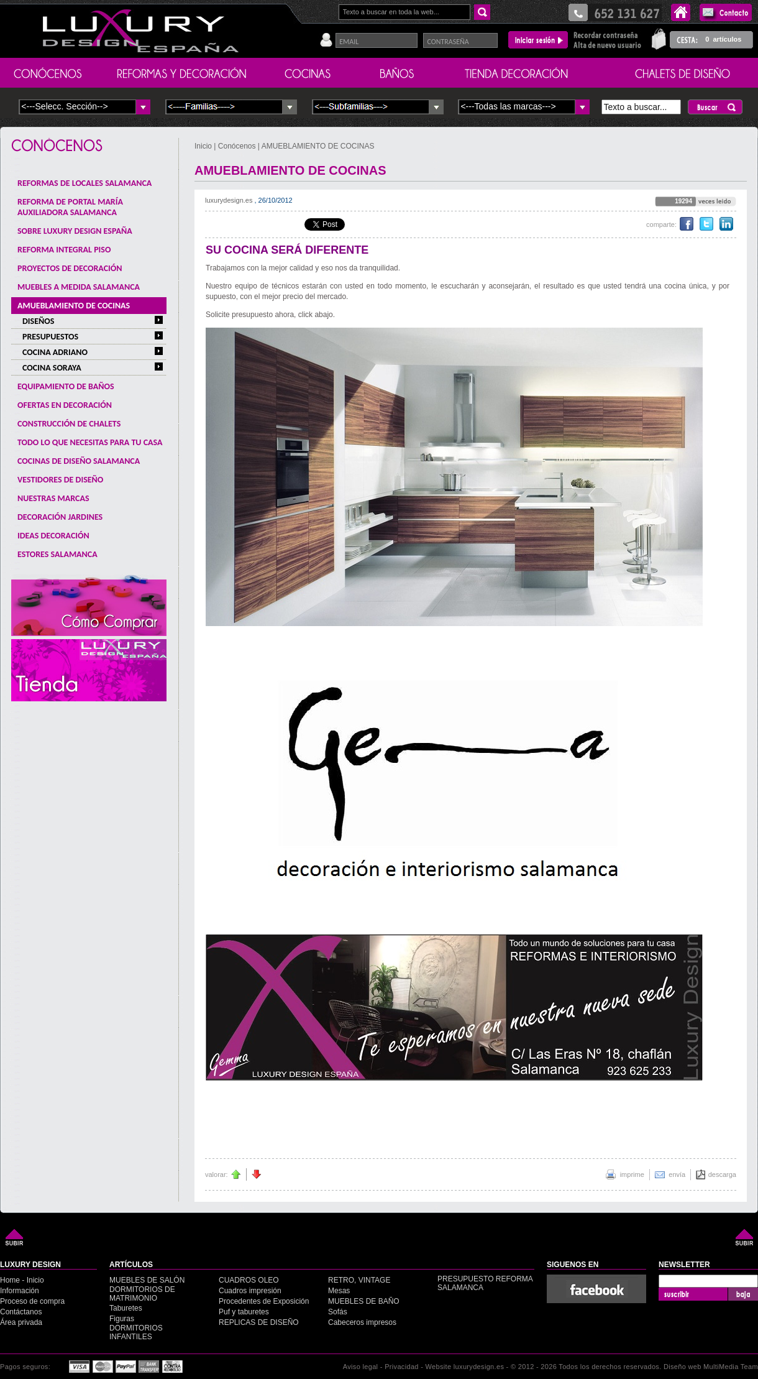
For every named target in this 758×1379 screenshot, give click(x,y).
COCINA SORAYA (51, 367)
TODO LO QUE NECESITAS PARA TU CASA (90, 442)
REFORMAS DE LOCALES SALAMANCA (84, 183)
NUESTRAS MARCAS (53, 498)
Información (19, 1290)
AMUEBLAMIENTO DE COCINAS (73, 305)
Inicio (204, 146)
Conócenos (237, 146)
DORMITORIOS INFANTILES (136, 1332)
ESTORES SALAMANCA (57, 554)
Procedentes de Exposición (264, 1301)
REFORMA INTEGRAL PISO (64, 249)
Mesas (339, 1290)
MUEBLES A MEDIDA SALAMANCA (78, 287)
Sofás (337, 1312)
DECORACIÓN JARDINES (60, 517)
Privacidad (402, 1366)
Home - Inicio (22, 1280)
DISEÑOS (38, 321)
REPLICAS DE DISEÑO (259, 1322)
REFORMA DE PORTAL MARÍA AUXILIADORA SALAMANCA (70, 207)
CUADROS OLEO (249, 1280)
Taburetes (125, 1308)
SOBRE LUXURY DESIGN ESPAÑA (74, 231)
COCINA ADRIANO (55, 352)
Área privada (21, 1322)
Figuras (121, 1318)
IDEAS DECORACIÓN (53, 535)
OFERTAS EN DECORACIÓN (64, 405)
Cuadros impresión (250, 1290)
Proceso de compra (32, 1301)
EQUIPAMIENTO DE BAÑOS (65, 386)
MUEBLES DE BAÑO (364, 1301)
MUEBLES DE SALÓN (147, 1280)
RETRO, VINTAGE (359, 1280)
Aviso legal (360, 1366)
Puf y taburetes (244, 1312)
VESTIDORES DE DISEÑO (60, 479)
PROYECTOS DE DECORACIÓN (69, 268)
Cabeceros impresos (362, 1322)
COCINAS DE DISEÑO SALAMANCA (78, 461)
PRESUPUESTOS (50, 336)
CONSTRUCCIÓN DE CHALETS (69, 423)
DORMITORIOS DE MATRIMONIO (142, 1294)
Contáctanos (21, 1312)
